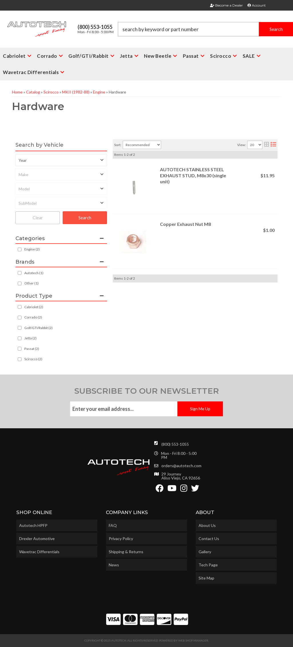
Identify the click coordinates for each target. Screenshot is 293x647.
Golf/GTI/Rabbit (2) (38, 328)
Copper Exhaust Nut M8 (185, 224)
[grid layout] (266, 145)
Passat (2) (31, 349)
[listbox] (61, 160)
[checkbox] (19, 273)
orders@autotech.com (181, 466)
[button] (205, 29)
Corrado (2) (33, 317)
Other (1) (31, 283)
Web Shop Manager (193, 640)
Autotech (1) (33, 273)
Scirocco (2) (33, 359)
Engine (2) (32, 249)
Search (84, 217)
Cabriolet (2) (33, 307)
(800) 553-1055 (175, 444)
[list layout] (273, 145)
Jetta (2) (30, 338)
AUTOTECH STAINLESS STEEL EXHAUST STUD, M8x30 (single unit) (193, 175)
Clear (38, 217)
